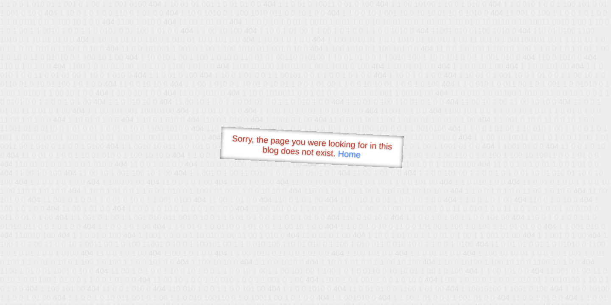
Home (349, 154)
